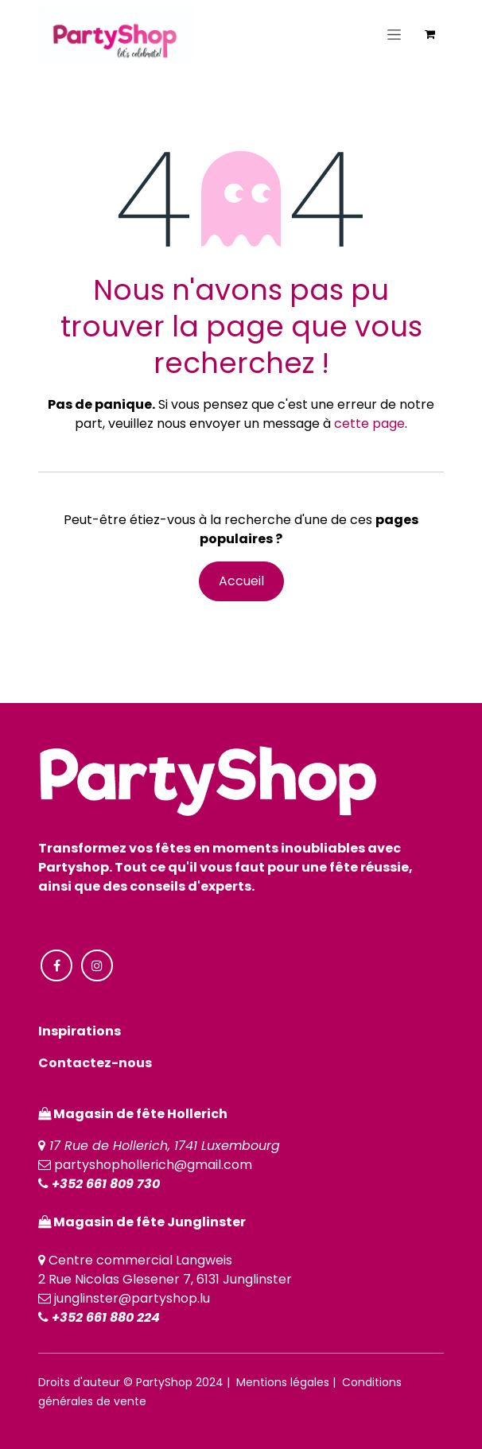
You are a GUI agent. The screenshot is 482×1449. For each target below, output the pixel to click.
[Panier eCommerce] (429, 34)
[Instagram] (97, 965)
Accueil (241, 581)
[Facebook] (56, 965)
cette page (369, 423)
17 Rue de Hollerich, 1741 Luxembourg (164, 1145)
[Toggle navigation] (394, 34)
